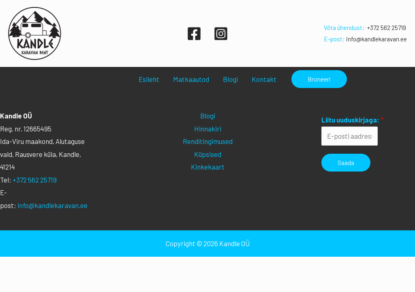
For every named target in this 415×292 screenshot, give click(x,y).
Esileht (149, 79)
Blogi (230, 79)
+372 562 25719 (386, 27)
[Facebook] (194, 33)
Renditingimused (208, 141)
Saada (346, 162)
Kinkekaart (208, 167)
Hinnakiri (207, 129)
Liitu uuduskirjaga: (352, 120)
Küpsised (207, 154)
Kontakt (264, 79)
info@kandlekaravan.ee (376, 39)
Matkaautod (191, 79)
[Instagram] (221, 33)
